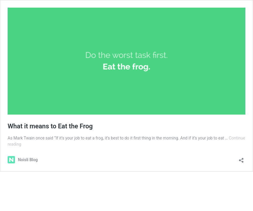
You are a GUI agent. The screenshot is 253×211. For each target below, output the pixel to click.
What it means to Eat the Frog (50, 126)
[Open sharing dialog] (241, 158)
